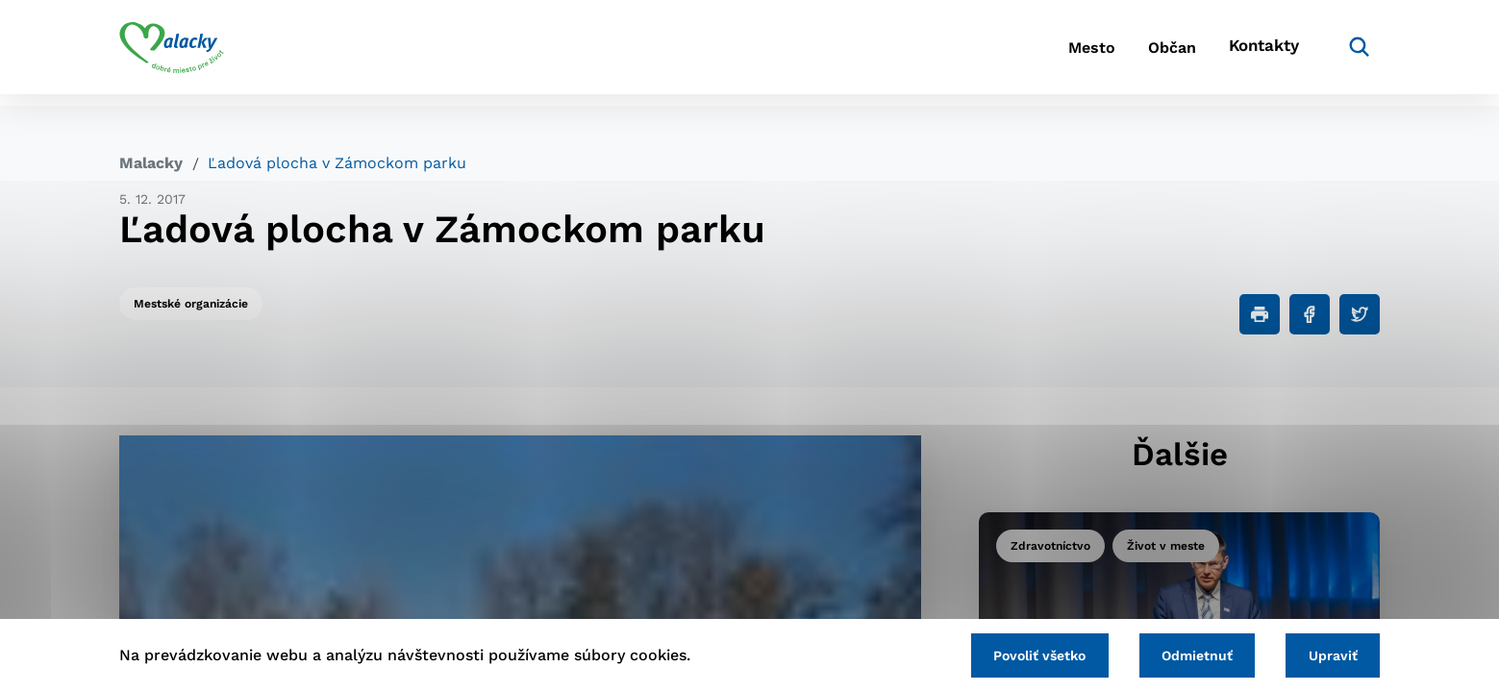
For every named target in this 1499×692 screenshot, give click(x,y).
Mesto (1056, 53)
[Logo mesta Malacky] (171, 53)
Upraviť (1328, 653)
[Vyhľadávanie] (1351, 52)
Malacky (151, 163)
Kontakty (1258, 53)
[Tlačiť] (1259, 314)
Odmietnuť (1183, 653)
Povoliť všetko (1017, 653)
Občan (1152, 53)
